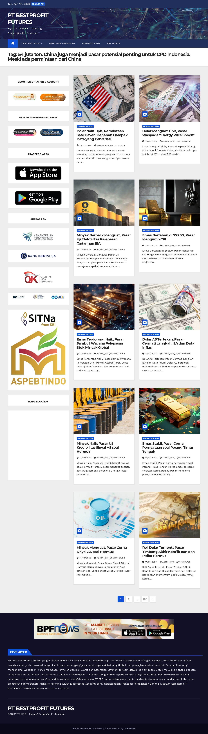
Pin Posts (114, 43)
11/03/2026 (151, 141)
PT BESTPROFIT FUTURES (41, 708)
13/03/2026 (86, 145)
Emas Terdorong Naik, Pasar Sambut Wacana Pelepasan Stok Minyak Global (100, 343)
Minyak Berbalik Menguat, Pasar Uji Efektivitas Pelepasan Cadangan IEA (104, 239)
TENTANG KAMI (31, 43)
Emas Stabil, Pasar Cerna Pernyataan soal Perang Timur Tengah (167, 447)
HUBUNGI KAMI (91, 43)
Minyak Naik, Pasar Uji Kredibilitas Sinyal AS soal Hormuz (98, 447)
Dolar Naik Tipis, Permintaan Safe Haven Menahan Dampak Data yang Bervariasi (102, 135)
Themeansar (130, 729)
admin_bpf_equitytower (109, 145)
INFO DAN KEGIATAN (62, 43)
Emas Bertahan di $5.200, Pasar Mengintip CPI (168, 237)
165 (145, 599)
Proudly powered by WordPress (87, 729)
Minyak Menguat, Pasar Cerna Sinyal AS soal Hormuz (102, 550)
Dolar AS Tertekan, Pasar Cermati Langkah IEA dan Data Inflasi (168, 343)
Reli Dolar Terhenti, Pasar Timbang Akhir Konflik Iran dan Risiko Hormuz (168, 552)
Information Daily (85, 126)
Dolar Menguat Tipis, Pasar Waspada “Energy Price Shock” (168, 133)
